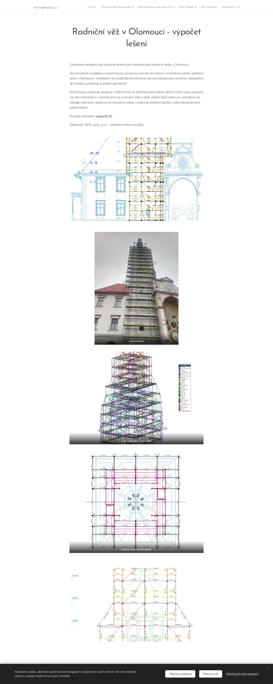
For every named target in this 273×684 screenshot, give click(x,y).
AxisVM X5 (104, 116)
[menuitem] (104, 7)
